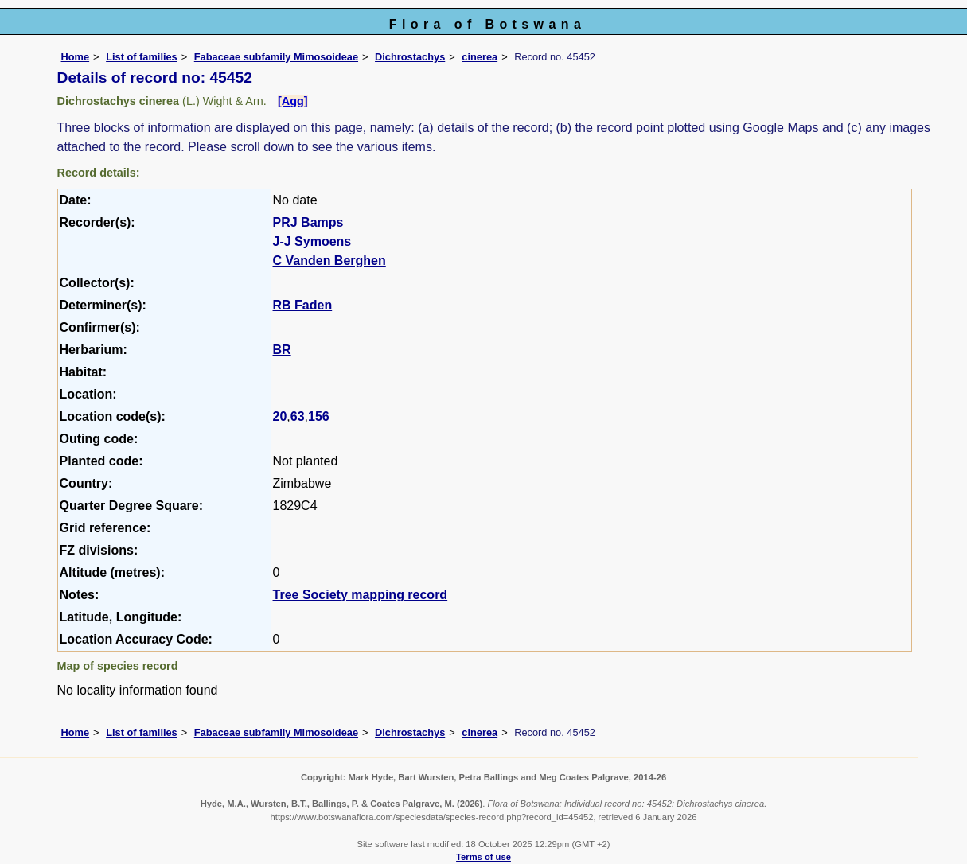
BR (282, 349)
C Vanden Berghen (329, 260)
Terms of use (483, 857)
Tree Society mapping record (360, 594)
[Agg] (293, 101)
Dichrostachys (410, 57)
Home (75, 57)
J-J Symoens (312, 241)
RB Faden (303, 305)
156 (318, 416)
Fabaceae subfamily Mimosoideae (276, 57)
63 (297, 416)
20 (280, 416)
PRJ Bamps (308, 222)
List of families (141, 57)
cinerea (479, 57)
